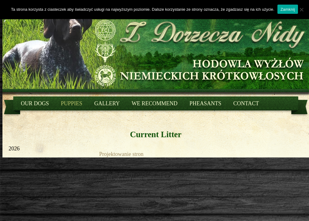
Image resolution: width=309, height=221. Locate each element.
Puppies (71, 103)
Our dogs (35, 103)
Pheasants (205, 103)
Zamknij (287, 9)
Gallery (107, 103)
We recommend (155, 103)
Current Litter (155, 134)
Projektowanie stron (121, 154)
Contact (246, 103)
